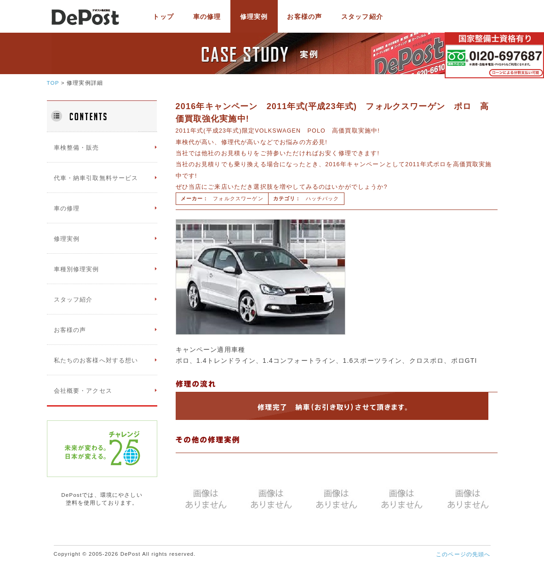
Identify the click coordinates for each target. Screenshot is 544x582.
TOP (53, 83)
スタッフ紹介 (362, 16)
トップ (163, 16)
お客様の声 (304, 16)
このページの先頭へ (463, 554)
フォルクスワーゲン (238, 198)
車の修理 (207, 16)
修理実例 (254, 16)
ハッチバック (322, 198)
